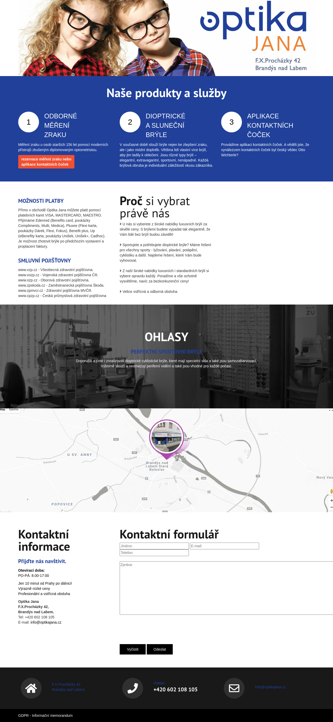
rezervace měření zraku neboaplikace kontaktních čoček (46, 161)
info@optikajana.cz (45, 622)
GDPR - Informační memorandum (45, 715)
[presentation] (159, 629)
